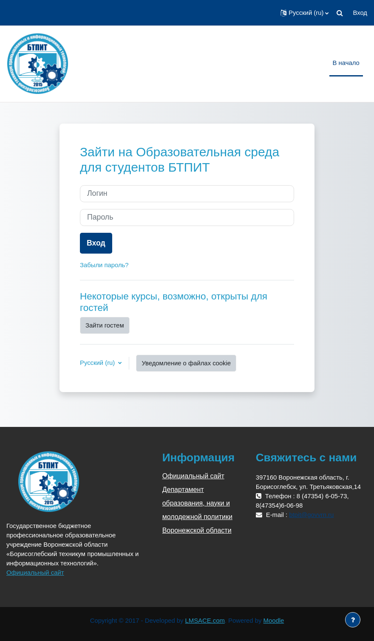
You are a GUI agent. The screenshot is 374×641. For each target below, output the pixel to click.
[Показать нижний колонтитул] (352, 619)
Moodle (274, 620)
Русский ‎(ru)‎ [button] (98, 362)
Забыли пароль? (104, 265)
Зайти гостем (104, 325)
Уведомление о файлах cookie (186, 363)
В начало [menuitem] (346, 62)
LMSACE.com (205, 620)
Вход (360, 12)
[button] (304, 12)
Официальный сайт (35, 572)
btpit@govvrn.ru (311, 514)
